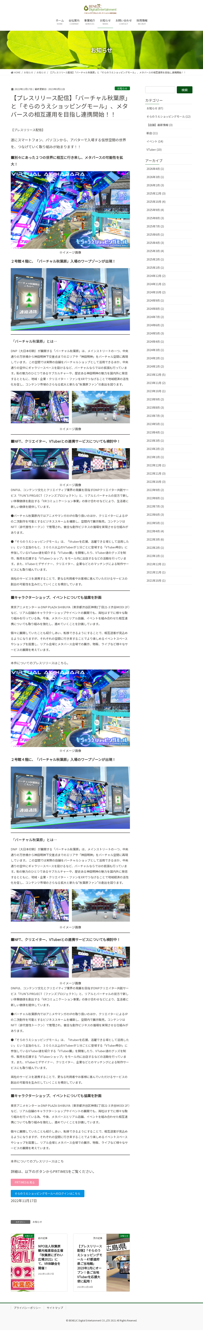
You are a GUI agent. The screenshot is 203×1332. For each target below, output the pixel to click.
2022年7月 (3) (155, 506)
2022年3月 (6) (155, 539)
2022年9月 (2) (155, 490)
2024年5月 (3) (155, 333)
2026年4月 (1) (155, 169)
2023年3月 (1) (155, 440)
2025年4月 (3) (155, 243)
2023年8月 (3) (155, 407)
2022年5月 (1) (155, 523)
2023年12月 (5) (156, 375)
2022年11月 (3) (156, 473)
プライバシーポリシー (27, 1310)
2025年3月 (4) (155, 251)
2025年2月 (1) (155, 259)
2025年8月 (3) (155, 218)
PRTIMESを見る (26, 1183)
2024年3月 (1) (155, 350)
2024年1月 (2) (155, 366)
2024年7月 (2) (155, 317)
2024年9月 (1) (155, 300)
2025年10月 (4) (156, 202)
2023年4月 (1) (155, 432)
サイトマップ (55, 1310)
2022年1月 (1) (155, 556)
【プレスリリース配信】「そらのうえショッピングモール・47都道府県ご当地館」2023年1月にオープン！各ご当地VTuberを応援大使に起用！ (89, 1265)
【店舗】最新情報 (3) (160, 125)
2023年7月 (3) (155, 416)
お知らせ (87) (155, 108)
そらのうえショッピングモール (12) (168, 116)
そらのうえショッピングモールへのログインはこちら (52, 1195)
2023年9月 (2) (155, 399)
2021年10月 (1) (156, 580)
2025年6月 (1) (155, 234)
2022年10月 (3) (156, 482)
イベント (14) (155, 141)
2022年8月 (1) (155, 498)
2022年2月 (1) (155, 548)
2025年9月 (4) (155, 210)
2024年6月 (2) (155, 325)
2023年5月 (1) (155, 424)
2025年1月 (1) (155, 267)
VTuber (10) (154, 149)
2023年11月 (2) (156, 383)
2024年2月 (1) (155, 358)
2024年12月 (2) (156, 276)
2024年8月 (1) (155, 309)
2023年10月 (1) (156, 391)
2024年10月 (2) (156, 292)
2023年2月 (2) (155, 449)
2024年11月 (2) (156, 284)
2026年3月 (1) (155, 177)
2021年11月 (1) (156, 572)
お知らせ (122, 88)
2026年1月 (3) (155, 185)
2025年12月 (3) (156, 193)
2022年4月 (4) (155, 531)
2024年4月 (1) (155, 341)
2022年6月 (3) (155, 514)
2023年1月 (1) (155, 457)
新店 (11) (152, 133)
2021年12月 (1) (156, 564)
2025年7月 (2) (155, 226)
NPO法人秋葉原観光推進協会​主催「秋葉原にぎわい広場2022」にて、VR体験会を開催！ (50, 1259)
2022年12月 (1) (156, 465)
